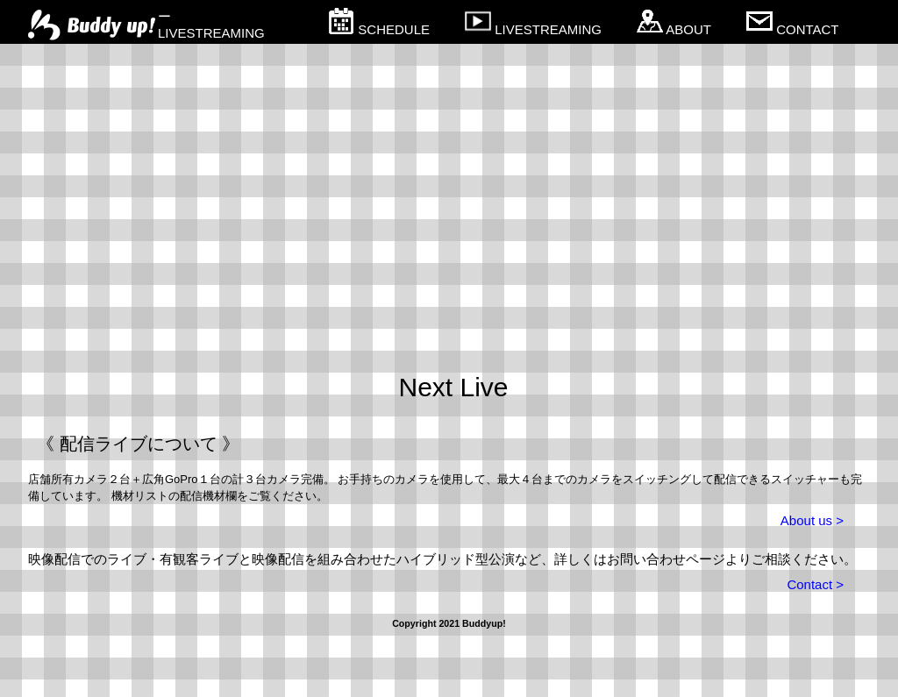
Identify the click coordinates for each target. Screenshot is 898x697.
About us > (812, 520)
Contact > (815, 584)
